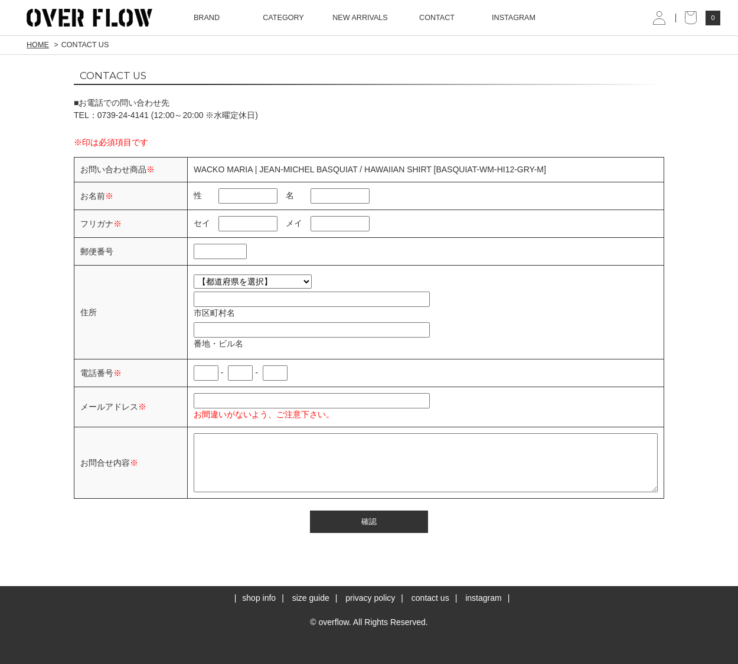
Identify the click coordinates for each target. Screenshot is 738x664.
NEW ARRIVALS (360, 18)
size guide (310, 598)
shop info (259, 598)
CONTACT (437, 18)
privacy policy (370, 598)
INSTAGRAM (513, 18)
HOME (38, 45)
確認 (369, 521)
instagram (483, 598)
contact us (430, 598)
